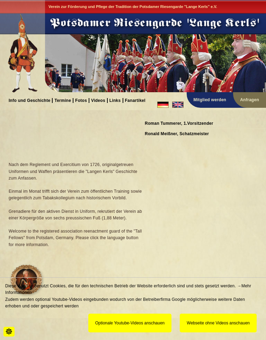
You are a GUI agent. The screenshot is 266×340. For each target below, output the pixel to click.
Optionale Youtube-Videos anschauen (130, 323)
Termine (62, 100)
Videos (98, 100)
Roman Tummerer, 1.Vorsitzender (179, 123)
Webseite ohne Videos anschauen (218, 323)
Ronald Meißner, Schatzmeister (177, 133)
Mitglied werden (210, 99)
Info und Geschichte (29, 100)
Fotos (81, 100)
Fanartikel (135, 100)
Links (115, 100)
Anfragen (249, 99)
